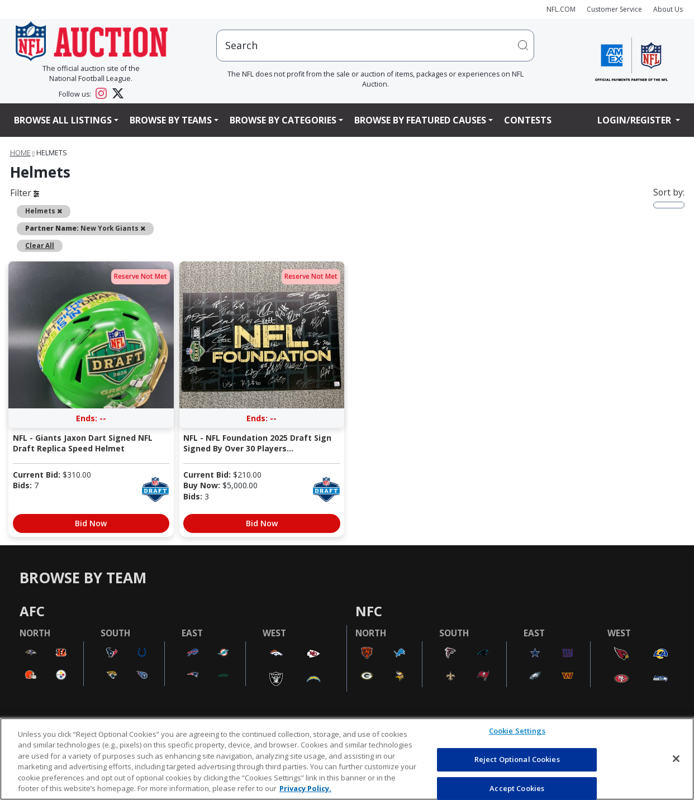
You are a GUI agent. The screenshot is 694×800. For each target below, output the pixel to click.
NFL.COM (561, 9)
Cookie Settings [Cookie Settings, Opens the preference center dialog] (517, 731)
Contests (528, 120)
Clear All (39, 245)
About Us (668, 9)
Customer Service (614, 9)
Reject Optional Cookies (517, 759)
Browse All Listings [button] (63, 120)
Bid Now (91, 523)
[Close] (676, 758)
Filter (24, 193)
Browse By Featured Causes (420, 120)
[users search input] (375, 45)
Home (20, 153)
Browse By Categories (283, 120)
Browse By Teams (171, 120)
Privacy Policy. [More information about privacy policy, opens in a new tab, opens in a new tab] (305, 788)
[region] (347, 759)
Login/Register (635, 120)
